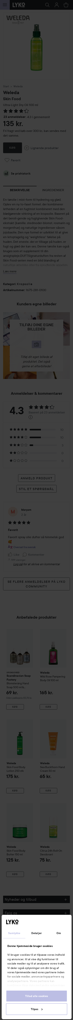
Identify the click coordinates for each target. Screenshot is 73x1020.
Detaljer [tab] (36, 933)
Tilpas (37, 1009)
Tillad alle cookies (36, 996)
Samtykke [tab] (14, 933)
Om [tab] (58, 933)
